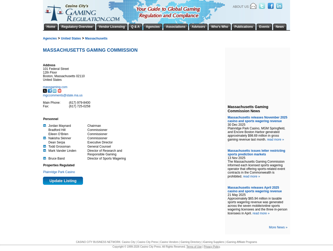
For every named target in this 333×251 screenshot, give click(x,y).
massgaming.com (55, 87)
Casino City (128, 242)
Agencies (50, 38)
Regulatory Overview (76, 27)
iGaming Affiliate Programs (241, 242)
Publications (243, 27)
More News (278, 227)
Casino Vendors (169, 242)
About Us (241, 7)
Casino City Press (147, 242)
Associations (175, 27)
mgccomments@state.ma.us (62, 95)
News (280, 27)
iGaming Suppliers (213, 242)
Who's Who (219, 27)
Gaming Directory (191, 242)
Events (264, 27)
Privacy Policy (212, 246)
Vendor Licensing (112, 27)
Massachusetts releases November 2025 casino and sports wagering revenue (257, 119)
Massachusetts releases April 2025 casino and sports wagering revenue (255, 189)
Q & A (135, 27)
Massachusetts (96, 38)
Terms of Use (194, 246)
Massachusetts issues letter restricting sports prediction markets (256, 152)
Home (51, 27)
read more (275, 139)
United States (71, 38)
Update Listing (62, 181)
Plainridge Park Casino (59, 172)
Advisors (198, 27)
